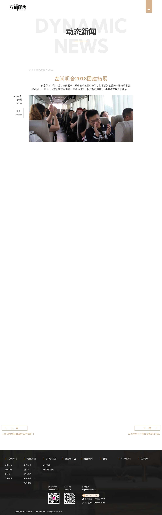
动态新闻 (40, 70)
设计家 (7, 474)
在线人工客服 (91, 495)
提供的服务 (51, 458)
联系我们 (145, 458)
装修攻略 (27, 483)
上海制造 (8, 478)
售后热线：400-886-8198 (95, 503)
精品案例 (31, 458)
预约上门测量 (48, 470)
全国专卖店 (70, 458)
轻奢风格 (27, 478)
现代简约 (27, 474)
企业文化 (8, 470)
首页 (31, 70)
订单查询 (126, 458)
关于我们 (12, 458)
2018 (50, 70)
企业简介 (8, 465)
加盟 (105, 458)
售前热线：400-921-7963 (95, 499)
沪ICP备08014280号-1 (54, 512)
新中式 (26, 470)
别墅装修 (27, 465)
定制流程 (46, 465)
